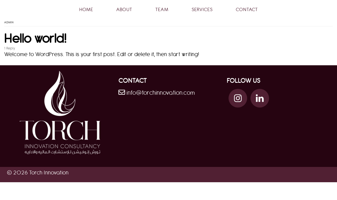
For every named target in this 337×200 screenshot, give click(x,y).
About (124, 10)
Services (202, 10)
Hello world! (35, 39)
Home (86, 10)
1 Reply (9, 48)
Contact (247, 10)
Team (162, 10)
